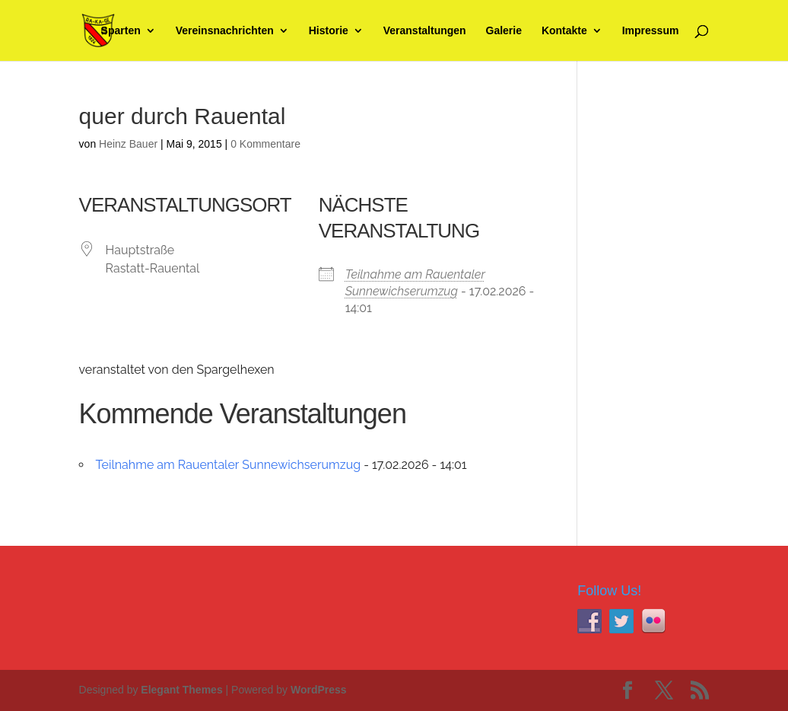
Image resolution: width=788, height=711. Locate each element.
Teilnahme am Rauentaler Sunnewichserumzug (228, 465)
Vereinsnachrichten (225, 31)
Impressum (650, 31)
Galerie (504, 31)
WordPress (319, 690)
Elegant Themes (181, 690)
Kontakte (564, 31)
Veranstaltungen (424, 31)
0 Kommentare (265, 144)
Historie (328, 31)
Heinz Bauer (128, 144)
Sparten (121, 31)
